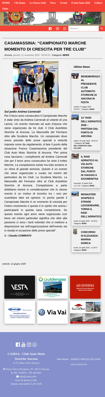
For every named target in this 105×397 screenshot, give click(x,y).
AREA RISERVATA (78, 364)
